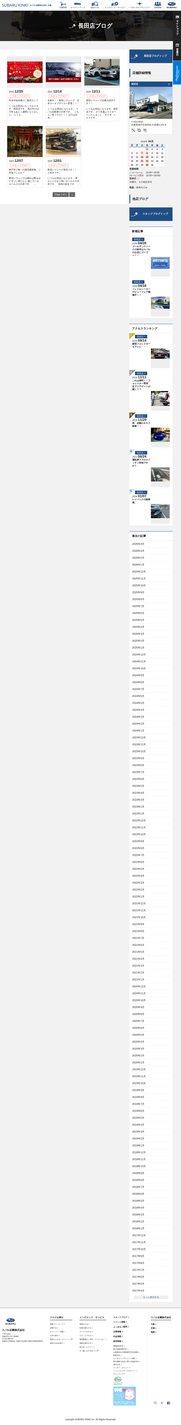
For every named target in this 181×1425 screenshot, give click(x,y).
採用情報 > (118, 1341)
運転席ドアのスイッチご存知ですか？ (141, 463)
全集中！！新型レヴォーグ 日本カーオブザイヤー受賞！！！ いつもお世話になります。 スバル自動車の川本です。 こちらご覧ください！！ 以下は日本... (63, 109)
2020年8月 (138, 1014)
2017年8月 (138, 1263)
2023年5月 (138, 786)
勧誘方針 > (117, 1355)
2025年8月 (138, 599)
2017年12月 (139, 1235)
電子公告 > (117, 1365)
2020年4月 (138, 1041)
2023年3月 (138, 799)
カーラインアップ (77, 5)
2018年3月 (138, 1214)
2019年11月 (139, 1076)
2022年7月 (138, 855)
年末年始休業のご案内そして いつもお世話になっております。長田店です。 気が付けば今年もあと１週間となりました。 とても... (24, 107)
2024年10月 (139, 668)
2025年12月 (139, 571)
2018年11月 (139, 1159)
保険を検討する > (86, 1343)
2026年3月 (138, 550)
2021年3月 (138, 965)
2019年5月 (138, 1117)
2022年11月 (139, 827)
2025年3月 (138, 633)
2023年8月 (138, 765)
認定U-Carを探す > (57, 1343)
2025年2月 (138, 640)
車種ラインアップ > (57, 1324)
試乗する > (54, 1328)
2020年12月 (139, 986)
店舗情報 (63, 5)
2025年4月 (138, 627)
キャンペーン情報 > (57, 1332)
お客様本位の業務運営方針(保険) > (126, 1352)
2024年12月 (139, 654)
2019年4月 (138, 1124)
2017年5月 (138, 1283)
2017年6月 (138, 1276)
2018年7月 (138, 1187)
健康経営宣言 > (119, 1346)
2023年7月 (138, 772)
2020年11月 (139, 993)
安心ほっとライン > (86, 1347)
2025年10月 (139, 585)
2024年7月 (138, 689)
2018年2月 (138, 1221)
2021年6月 (138, 945)
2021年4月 (138, 958)
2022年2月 (138, 889)
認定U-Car (95, 5)
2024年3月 (138, 716)
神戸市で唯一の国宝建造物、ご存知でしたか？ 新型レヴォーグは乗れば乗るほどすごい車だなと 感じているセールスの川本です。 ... (25, 176)
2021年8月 (138, 931)
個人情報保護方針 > (120, 1349)
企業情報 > (118, 1331)
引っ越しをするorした (88, 1351)
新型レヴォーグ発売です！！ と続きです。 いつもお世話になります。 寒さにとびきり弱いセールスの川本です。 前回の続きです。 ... (63, 176)
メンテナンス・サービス (115, 5)
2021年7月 (138, 938)
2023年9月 (138, 758)
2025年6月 (138, 613)
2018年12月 (139, 1152)
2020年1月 (138, 1062)
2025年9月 (138, 592)
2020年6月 (138, 1028)
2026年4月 (138, 544)
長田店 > (138, 239)
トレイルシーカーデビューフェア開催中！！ (141, 292)
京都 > (153, 1328)
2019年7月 (138, 1104)
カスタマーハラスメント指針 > (125, 1358)
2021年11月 (139, 910)
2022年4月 (138, 875)
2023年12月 (139, 737)
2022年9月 (138, 841)
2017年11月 (139, 1242)
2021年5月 (138, 951)
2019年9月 (138, 1090)
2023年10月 (139, 751)
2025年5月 (138, 620)
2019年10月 (139, 1083)
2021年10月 (139, 917)
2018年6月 (138, 1193)
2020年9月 (138, 1007)
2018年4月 (138, 1207)
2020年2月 (138, 1055)
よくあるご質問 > (121, 1327)
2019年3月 (138, 1131)
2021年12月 (139, 903)
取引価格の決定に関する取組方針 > (126, 1361)
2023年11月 (139, 744)
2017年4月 (138, 1290)
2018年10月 (139, 1166)
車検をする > (84, 1324)
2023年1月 (138, 813)
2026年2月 (138, 557)
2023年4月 (138, 792)
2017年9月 (138, 1256)
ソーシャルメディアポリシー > (125, 1371)
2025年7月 (138, 606)
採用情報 (157, 5)
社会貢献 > (118, 1336)
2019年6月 (138, 1110)
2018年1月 (138, 1228)
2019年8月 (138, 1097)
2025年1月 (138, 647)
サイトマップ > (119, 1374)
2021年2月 (138, 972)
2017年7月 (138, 1270)
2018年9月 (138, 1173)
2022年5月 (138, 869)
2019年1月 (138, 1145)
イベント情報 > (120, 1322)
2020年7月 (138, 1021)
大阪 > (153, 1324)
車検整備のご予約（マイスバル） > (92, 1339)
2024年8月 (138, 682)
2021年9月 (138, 924)
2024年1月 (138, 730)
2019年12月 (139, 1069)
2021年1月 (138, 979)
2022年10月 (139, 834)
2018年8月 (138, 1180)
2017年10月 (139, 1249)
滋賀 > (153, 1332)
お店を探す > (55, 1336)
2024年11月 (139, 661)
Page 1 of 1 (60, 194)
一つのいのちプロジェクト (140, 5)
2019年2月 (138, 1138)
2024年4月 (138, 709)
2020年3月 (138, 1048)
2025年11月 (139, 578)
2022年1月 (138, 896)
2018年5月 (138, 1200)
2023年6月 (138, 779)
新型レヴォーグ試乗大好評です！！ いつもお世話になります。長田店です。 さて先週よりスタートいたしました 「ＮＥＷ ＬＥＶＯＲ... (102, 109)
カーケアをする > (86, 1332)
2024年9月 (138, 675)
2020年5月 (138, 1034)
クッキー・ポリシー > (121, 1368)
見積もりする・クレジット (61, 1339)
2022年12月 (139, 820)
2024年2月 (138, 723)
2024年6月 (138, 696)
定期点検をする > (86, 1328)
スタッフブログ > (86, 1336)
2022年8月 (138, 848)
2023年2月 (138, 806)
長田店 (134, 84)
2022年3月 (138, 882)
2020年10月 (139, 1000)
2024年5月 (138, 703)
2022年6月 (138, 862)
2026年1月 (138, 564)
